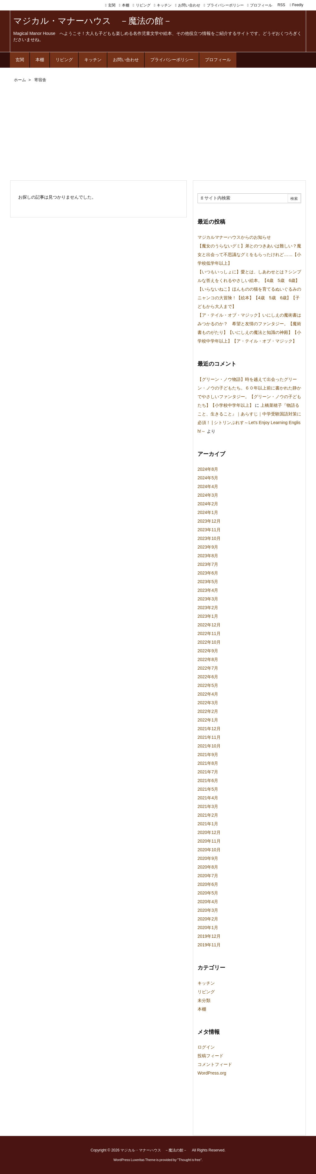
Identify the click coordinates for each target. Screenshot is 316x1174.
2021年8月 (208, 763)
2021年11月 (209, 737)
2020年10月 (209, 849)
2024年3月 (208, 495)
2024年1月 (208, 512)
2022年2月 (208, 711)
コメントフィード (215, 1064)
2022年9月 (208, 650)
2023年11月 (209, 529)
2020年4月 (208, 901)
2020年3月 (208, 910)
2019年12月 (209, 936)
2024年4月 (208, 486)
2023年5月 (208, 581)
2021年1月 (208, 823)
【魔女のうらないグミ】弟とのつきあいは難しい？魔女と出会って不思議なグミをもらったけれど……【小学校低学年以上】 (249, 254)
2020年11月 (209, 841)
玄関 (111, 5)
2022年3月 (208, 702)
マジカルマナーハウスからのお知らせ (234, 237)
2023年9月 (208, 547)
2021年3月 (208, 806)
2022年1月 (208, 719)
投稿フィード (210, 1055)
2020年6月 (208, 884)
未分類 (204, 1000)
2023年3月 (208, 598)
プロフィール (261, 5)
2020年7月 (208, 875)
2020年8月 (208, 867)
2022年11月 (209, 633)
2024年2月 (208, 503)
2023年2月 (208, 607)
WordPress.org (212, 1073)
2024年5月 (208, 477)
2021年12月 (209, 728)
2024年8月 (208, 469)
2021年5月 (208, 789)
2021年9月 (208, 754)
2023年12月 (209, 521)
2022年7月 (208, 668)
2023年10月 (209, 538)
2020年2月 (208, 918)
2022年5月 (208, 685)
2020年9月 (208, 858)
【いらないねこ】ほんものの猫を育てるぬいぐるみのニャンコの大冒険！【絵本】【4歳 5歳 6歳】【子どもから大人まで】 (249, 298)
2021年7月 (208, 771)
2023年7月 (208, 564)
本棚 (125, 5)
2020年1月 (208, 927)
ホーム (20, 80)
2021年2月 (208, 815)
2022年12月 (209, 624)
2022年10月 (209, 642)
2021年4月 (208, 797)
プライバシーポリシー (225, 5)
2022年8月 (208, 659)
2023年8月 (208, 555)
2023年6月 (208, 572)
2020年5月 (208, 892)
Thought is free (189, 1160)
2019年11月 (209, 944)
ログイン (206, 1047)
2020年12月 (209, 832)
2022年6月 (208, 676)
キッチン (164, 5)
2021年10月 (209, 745)
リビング (143, 5)
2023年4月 (208, 590)
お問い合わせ (189, 5)
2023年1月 (208, 616)
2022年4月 (208, 694)
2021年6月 (208, 780)
